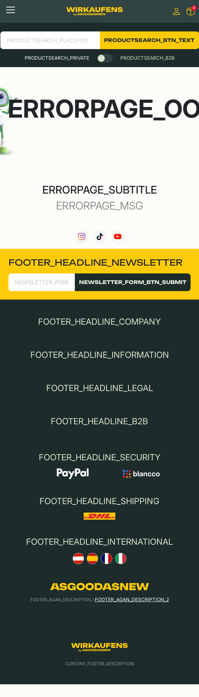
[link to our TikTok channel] (100, 237)
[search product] (50, 40)
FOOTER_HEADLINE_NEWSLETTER (95, 262)
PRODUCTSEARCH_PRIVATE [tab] (57, 58)
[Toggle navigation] (10, 10)
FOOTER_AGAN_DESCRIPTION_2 (132, 599)
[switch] (105, 58)
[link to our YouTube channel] (118, 237)
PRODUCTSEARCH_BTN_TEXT (149, 40)
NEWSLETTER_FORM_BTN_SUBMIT (132, 282)
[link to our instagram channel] (82, 237)
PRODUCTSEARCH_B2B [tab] (147, 58)
